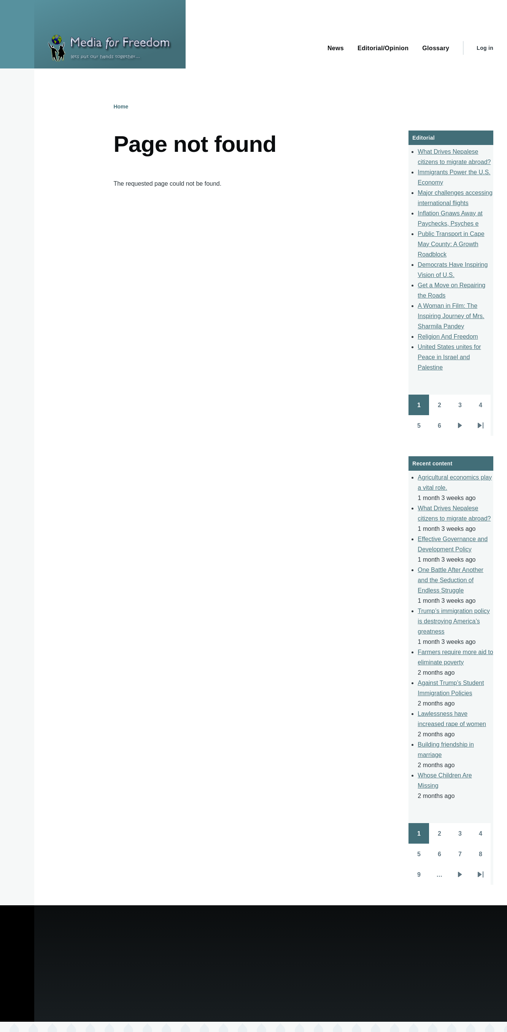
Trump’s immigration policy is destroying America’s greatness (454, 621)
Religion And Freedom (448, 336)
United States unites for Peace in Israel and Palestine (449, 357)
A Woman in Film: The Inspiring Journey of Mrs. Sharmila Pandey (451, 316)
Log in (485, 48)
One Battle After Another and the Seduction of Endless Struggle (450, 580)
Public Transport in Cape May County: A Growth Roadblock (451, 244)
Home (120, 107)
